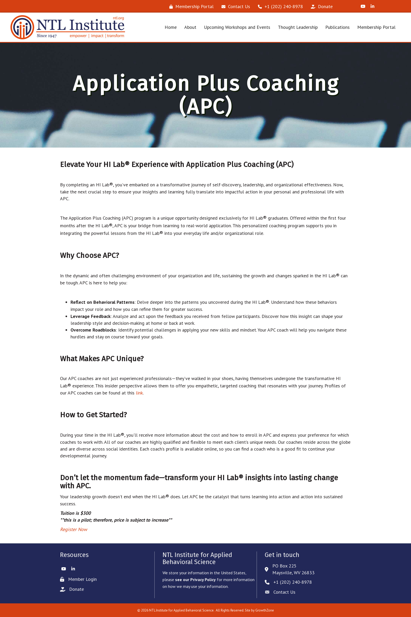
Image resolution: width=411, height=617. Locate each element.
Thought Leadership (298, 27)
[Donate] (320, 6)
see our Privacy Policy (195, 579)
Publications (337, 27)
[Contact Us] (234, 6)
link (139, 393)
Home (171, 27)
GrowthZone (264, 610)
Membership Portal (376, 27)
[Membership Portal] (190, 6)
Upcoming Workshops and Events (237, 27)
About (190, 27)
